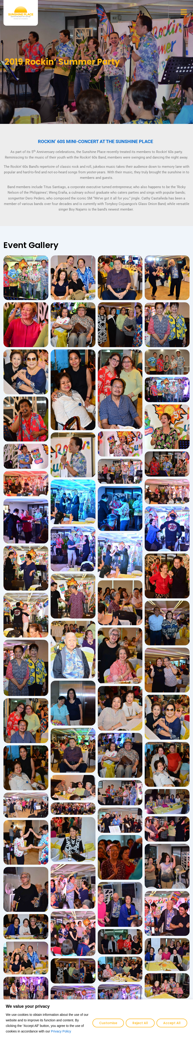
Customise (108, 1023)
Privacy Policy (61, 1031)
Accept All (172, 1023)
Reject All (140, 1023)
